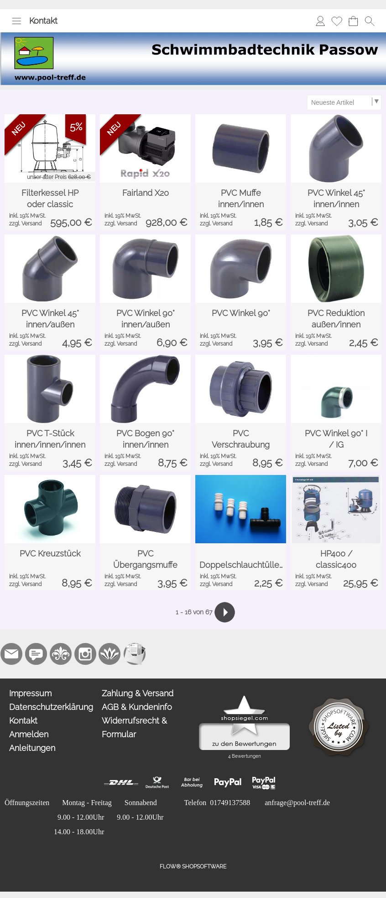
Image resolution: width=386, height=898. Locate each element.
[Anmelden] (320, 21)
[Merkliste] (337, 21)
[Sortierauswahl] (344, 102)
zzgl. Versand (25, 223)
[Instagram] (85, 654)
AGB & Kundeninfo (137, 707)
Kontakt (43, 21)
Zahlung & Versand (137, 693)
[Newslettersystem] (134, 654)
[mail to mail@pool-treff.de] (11, 654)
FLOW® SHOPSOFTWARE (193, 866)
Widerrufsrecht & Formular (134, 727)
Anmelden (28, 734)
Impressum (30, 693)
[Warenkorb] (353, 21)
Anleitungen (32, 748)
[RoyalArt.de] (60, 654)
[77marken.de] (36, 654)
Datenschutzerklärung (51, 707)
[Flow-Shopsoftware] (110, 654)
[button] (16, 21)
